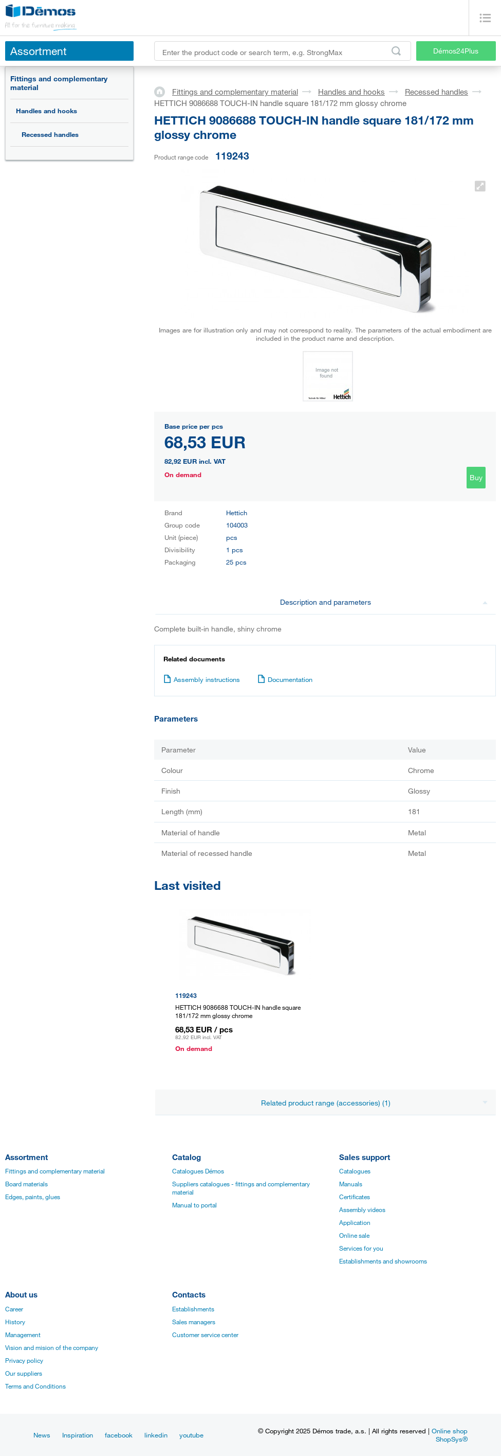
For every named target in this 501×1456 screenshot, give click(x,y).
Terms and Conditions (35, 1386)
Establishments (193, 1309)
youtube (191, 1435)
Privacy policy (24, 1360)
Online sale (354, 1235)
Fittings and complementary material (58, 83)
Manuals (350, 1184)
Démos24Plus (455, 50)
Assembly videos (362, 1209)
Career (14, 1309)
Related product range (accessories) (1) (374, 1102)
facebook (119, 1435)
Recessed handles (50, 134)
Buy (476, 477)
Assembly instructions (201, 679)
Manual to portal (194, 1205)
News (41, 1435)
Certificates (354, 1196)
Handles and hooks (46, 111)
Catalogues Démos (198, 1171)
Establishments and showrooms (383, 1261)
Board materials (26, 1184)
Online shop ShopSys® (450, 1435)
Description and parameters (384, 602)
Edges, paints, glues (32, 1196)
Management (23, 1334)
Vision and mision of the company (51, 1347)
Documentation (284, 679)
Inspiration (77, 1435)
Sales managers (193, 1322)
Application (354, 1222)
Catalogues (354, 1171)
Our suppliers (23, 1373)
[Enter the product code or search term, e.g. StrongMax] (283, 51)
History (15, 1322)
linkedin (156, 1435)
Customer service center (205, 1334)
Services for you (361, 1248)
